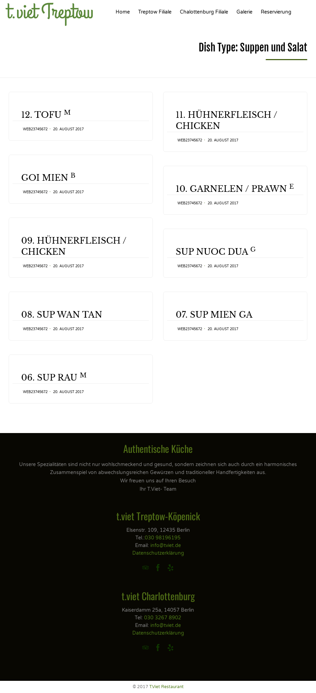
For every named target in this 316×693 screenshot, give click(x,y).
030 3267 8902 (162, 618)
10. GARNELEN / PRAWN (235, 189)
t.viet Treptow (50, 12)
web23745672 (35, 129)
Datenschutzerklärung (158, 553)
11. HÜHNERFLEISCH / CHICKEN (226, 120)
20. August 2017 (68, 129)
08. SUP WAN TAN (61, 331)
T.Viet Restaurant (166, 686)
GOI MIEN (48, 177)
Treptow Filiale (155, 12)
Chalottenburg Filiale (204, 12)
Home (123, 12)
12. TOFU (46, 114)
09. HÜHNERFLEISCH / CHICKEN (73, 249)
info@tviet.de (165, 545)
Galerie (244, 12)
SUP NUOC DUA (216, 262)
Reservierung (276, 12)
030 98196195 (163, 538)
